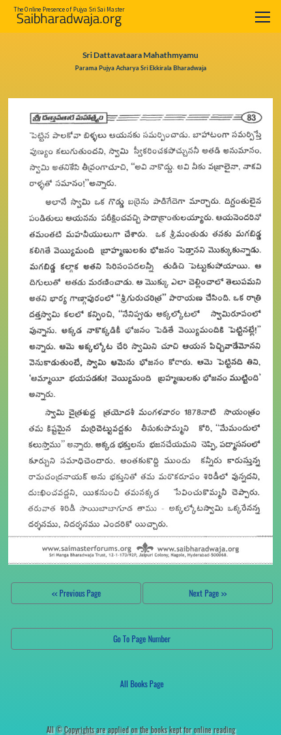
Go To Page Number (142, 638)
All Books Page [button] (142, 683)
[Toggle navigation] (262, 17)
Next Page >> (207, 593)
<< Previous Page (76, 593)
